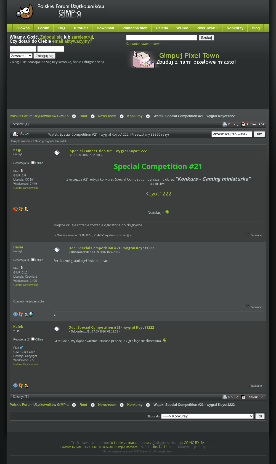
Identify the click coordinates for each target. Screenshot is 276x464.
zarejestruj (82, 37)
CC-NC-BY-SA (194, 442)
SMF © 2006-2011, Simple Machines (115, 447)
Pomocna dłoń (135, 28)
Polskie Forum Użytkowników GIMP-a (39, 116)
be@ (17, 150)
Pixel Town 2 (207, 28)
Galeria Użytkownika (25, 187)
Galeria (162, 28)
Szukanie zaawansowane (145, 43)
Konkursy (235, 28)
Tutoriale (81, 28)
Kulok (18, 326)
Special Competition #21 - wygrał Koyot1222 (108, 151)
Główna (23, 28)
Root (83, 116)
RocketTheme (163, 446)
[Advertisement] (113, 93)
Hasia (18, 247)
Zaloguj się (51, 37)
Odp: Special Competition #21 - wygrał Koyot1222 (111, 248)
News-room (107, 116)
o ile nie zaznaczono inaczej (132, 442)
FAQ (61, 28)
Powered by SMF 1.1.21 (75, 447)
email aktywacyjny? (72, 41)
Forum (43, 28)
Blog (256, 28)
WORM (182, 28)
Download (105, 28)
